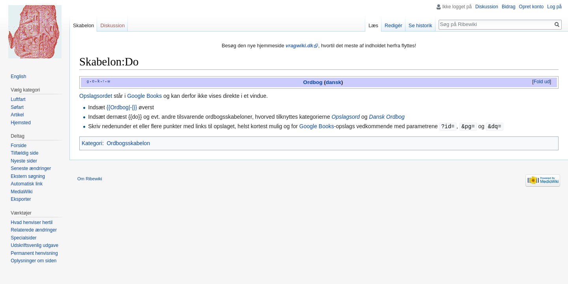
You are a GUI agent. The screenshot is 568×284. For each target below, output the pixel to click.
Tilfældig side (24, 153)
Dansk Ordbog (387, 117)
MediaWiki (21, 191)
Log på (554, 6)
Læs (373, 25)
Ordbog (313, 82)
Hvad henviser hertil (31, 222)
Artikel (17, 115)
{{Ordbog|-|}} (121, 107)
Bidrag (509, 6)
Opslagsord (346, 117)
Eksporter (21, 199)
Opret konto (531, 6)
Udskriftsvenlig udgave (34, 245)
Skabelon (83, 25)
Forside (18, 145)
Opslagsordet (95, 96)
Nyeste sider (24, 161)
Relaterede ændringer (34, 230)
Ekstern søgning (28, 176)
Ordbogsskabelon (128, 143)
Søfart (17, 107)
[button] (541, 82)
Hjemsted (21, 122)
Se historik (420, 25)
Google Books (144, 96)
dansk (333, 82)
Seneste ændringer (31, 168)
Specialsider (23, 238)
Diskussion (486, 6)
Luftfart (18, 99)
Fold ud (542, 81)
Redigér (393, 25)
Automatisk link (27, 184)
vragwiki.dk (299, 46)
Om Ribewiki (89, 178)
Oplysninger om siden (33, 260)
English (18, 76)
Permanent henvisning (34, 253)
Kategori (92, 143)
